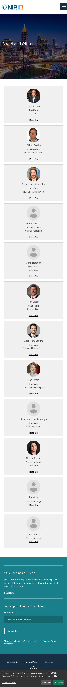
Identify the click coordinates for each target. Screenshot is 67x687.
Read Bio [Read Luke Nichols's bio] (33, 504)
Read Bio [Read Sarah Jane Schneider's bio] (33, 198)
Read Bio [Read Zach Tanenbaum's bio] (33, 354)
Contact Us (12, 661)
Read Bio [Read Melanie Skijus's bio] (33, 237)
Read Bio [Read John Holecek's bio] (33, 276)
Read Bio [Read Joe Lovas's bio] (33, 393)
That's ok (58, 682)
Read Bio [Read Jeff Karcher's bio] (33, 119)
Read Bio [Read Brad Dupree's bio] (33, 541)
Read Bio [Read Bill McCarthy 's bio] (33, 158)
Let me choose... (9, 682)
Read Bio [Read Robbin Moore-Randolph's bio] (33, 432)
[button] (63, 6)
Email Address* (10, 612)
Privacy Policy (42, 641)
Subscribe (13, 630)
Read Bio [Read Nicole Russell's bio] (33, 471)
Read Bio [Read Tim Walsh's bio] (33, 315)
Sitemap (49, 661)
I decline (46, 682)
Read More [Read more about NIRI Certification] (9, 593)
